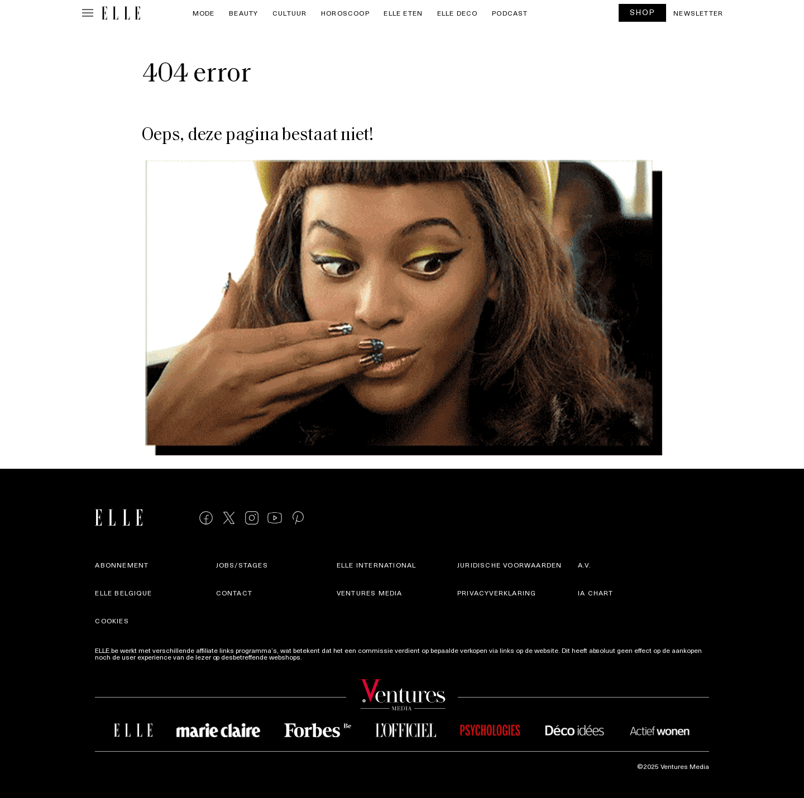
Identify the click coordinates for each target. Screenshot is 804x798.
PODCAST (510, 13)
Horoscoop (345, 13)
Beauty (243, 13)
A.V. (584, 565)
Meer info (318, 657)
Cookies (111, 621)
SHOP (642, 12)
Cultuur (289, 13)
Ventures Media (370, 593)
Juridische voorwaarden (509, 565)
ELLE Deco (457, 13)
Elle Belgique (123, 593)
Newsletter (698, 13)
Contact (234, 593)
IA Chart (596, 593)
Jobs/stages (242, 565)
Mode (204, 13)
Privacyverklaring (496, 593)
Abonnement (122, 565)
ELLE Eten (403, 13)
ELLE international (377, 565)
